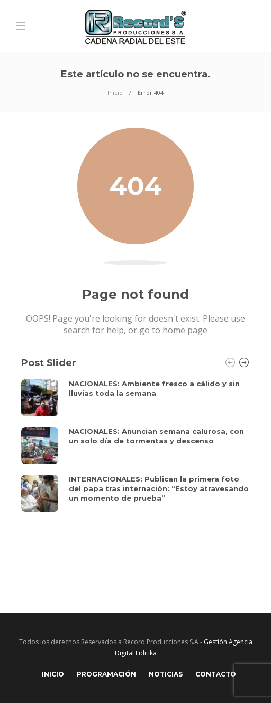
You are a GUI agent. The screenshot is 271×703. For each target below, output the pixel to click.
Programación (106, 674)
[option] (135, 445)
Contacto (215, 674)
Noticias (166, 674)
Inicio (115, 92)
